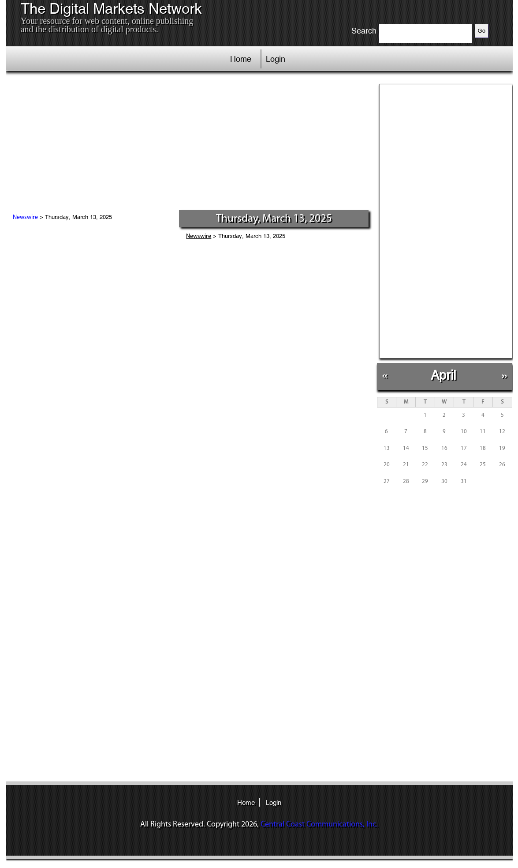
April (443, 375)
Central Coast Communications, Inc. (319, 824)
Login (275, 59)
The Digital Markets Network (111, 8)
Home (240, 59)
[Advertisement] (188, 143)
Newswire (25, 217)
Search (363, 30)
